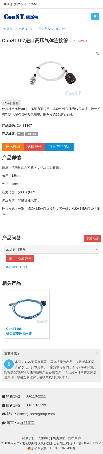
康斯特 (21, 17)
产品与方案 (26, 28)
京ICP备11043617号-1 (86, 443)
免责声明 (59, 438)
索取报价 (34, 147)
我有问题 (92, 238)
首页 (10, 28)
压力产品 (44, 28)
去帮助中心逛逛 (17, 267)
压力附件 (61, 28)
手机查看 (11, 103)
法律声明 (44, 438)
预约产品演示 (59, 147)
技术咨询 (13, 147)
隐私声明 (74, 438)
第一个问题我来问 (20, 258)
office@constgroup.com (36, 414)
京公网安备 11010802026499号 (51, 448)
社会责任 (28, 438)
